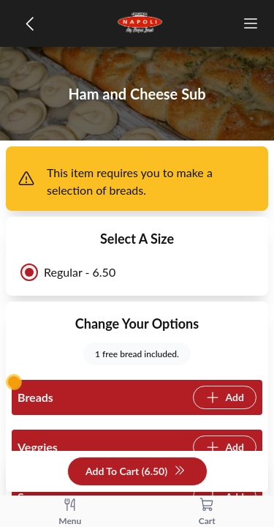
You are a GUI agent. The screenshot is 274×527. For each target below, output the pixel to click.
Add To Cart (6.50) (135, 471)
